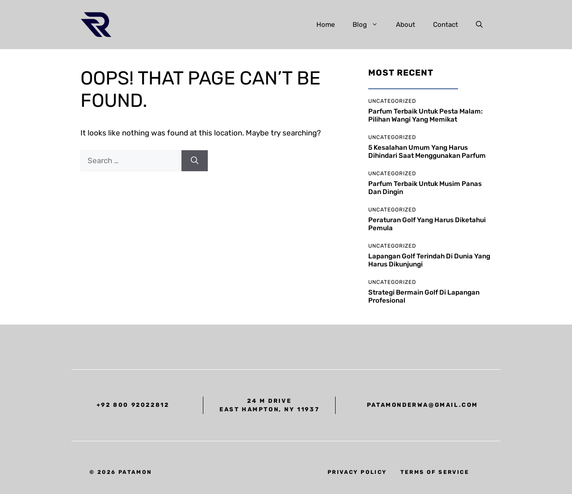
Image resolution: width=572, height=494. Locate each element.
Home (325, 25)
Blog (370, 24)
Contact (445, 25)
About (405, 25)
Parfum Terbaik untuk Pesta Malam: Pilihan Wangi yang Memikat (425, 115)
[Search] (194, 161)
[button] (479, 24)
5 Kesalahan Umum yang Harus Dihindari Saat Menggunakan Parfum (427, 152)
